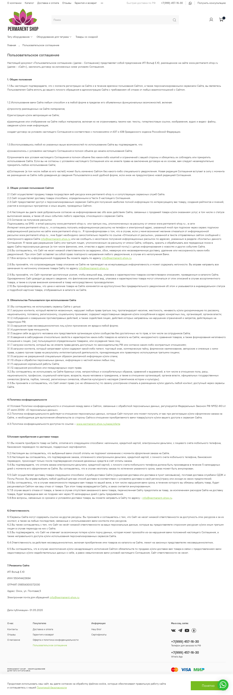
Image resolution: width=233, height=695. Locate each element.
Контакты (12, 629)
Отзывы (66, 3)
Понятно (208, 686)
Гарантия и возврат (86, 3)
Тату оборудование (20, 36)
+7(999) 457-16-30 (172, 3)
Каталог (29, 3)
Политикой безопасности (52, 687)
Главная (11, 45)
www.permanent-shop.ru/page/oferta (98, 423)
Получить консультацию (212, 3)
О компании (14, 3)
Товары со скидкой (87, 36)
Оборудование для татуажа (54, 36)
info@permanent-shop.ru (55, 239)
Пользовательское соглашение (50, 645)
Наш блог (96, 629)
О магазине (13, 640)
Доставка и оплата (48, 3)
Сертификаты (98, 634)
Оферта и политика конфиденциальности (56, 640)
